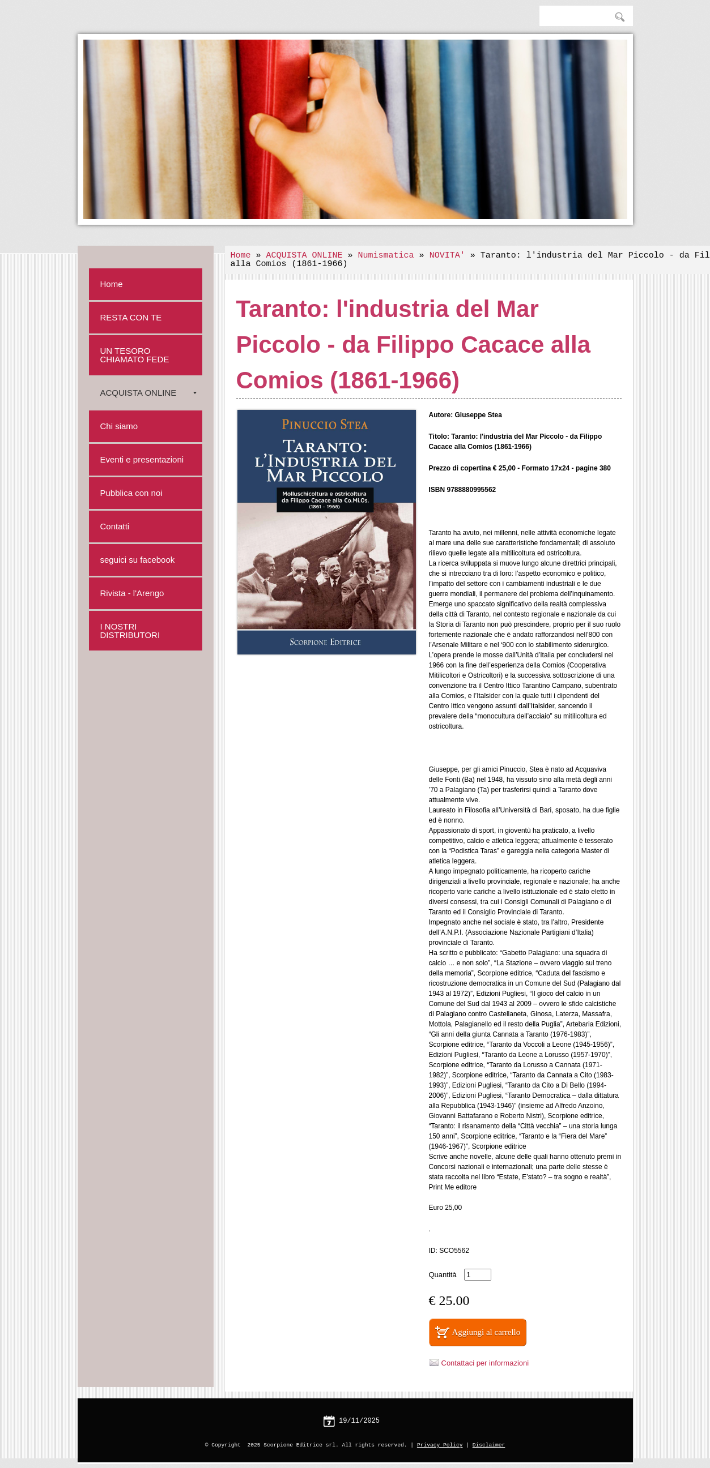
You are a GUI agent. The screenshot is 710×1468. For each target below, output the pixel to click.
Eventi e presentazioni (142, 459)
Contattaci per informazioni (485, 1363)
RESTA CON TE (131, 317)
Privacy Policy (440, 1445)
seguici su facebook (137, 559)
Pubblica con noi (131, 493)
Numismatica (386, 255)
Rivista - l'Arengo (132, 593)
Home (241, 255)
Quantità (443, 1274)
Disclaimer (489, 1445)
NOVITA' (447, 255)
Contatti (115, 526)
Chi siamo (119, 426)
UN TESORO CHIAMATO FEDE (134, 355)
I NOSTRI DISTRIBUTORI (130, 631)
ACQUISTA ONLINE (304, 255)
